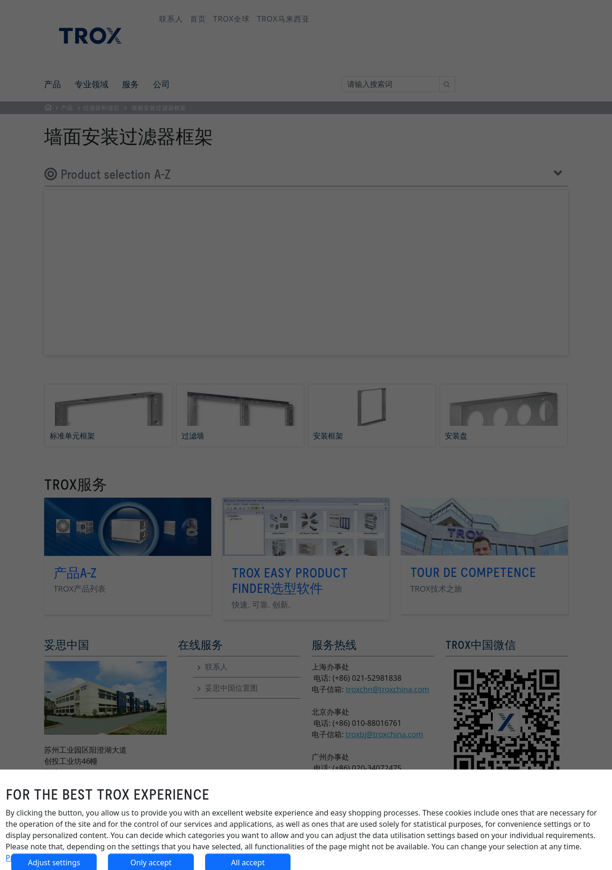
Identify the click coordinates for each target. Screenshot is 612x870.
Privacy (18, 858)
